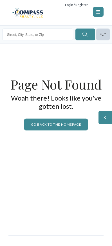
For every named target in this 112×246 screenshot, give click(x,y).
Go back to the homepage (56, 124)
